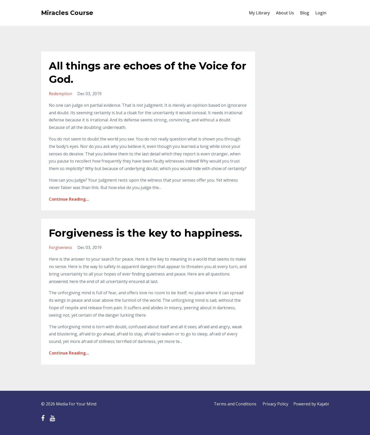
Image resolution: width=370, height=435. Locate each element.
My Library (259, 13)
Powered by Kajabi (311, 404)
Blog (304, 13)
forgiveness (60, 247)
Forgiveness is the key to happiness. (145, 233)
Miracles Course (67, 12)
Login (320, 13)
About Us (285, 13)
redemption (60, 93)
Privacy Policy (275, 404)
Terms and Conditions (235, 404)
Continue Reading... (69, 199)
